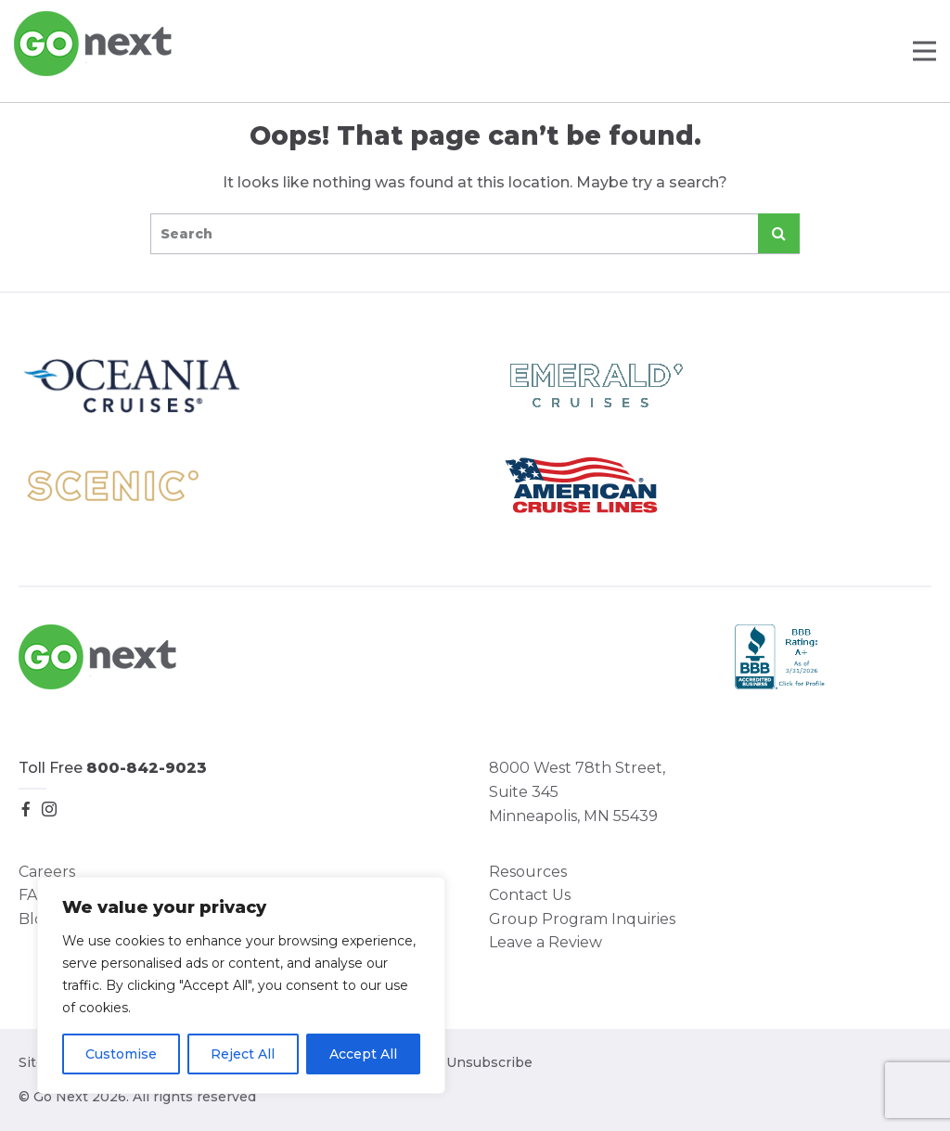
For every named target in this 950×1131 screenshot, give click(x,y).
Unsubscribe (489, 1062)
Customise (121, 1054)
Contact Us (530, 895)
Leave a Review (545, 942)
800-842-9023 (146, 768)
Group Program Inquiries (582, 919)
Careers (47, 871)
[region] (241, 985)
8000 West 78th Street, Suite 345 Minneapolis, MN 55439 (577, 791)
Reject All (243, 1054)
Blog (36, 919)
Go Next (94, 43)
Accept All (363, 1054)
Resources (528, 871)
